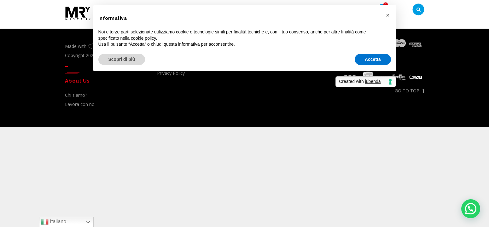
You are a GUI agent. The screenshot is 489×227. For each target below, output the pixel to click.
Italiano (53, 222)
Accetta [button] (373, 59)
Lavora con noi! (80, 104)
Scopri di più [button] (121, 59)
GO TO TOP (409, 91)
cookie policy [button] (143, 38)
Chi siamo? (76, 95)
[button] (470, 208)
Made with (80, 46)
